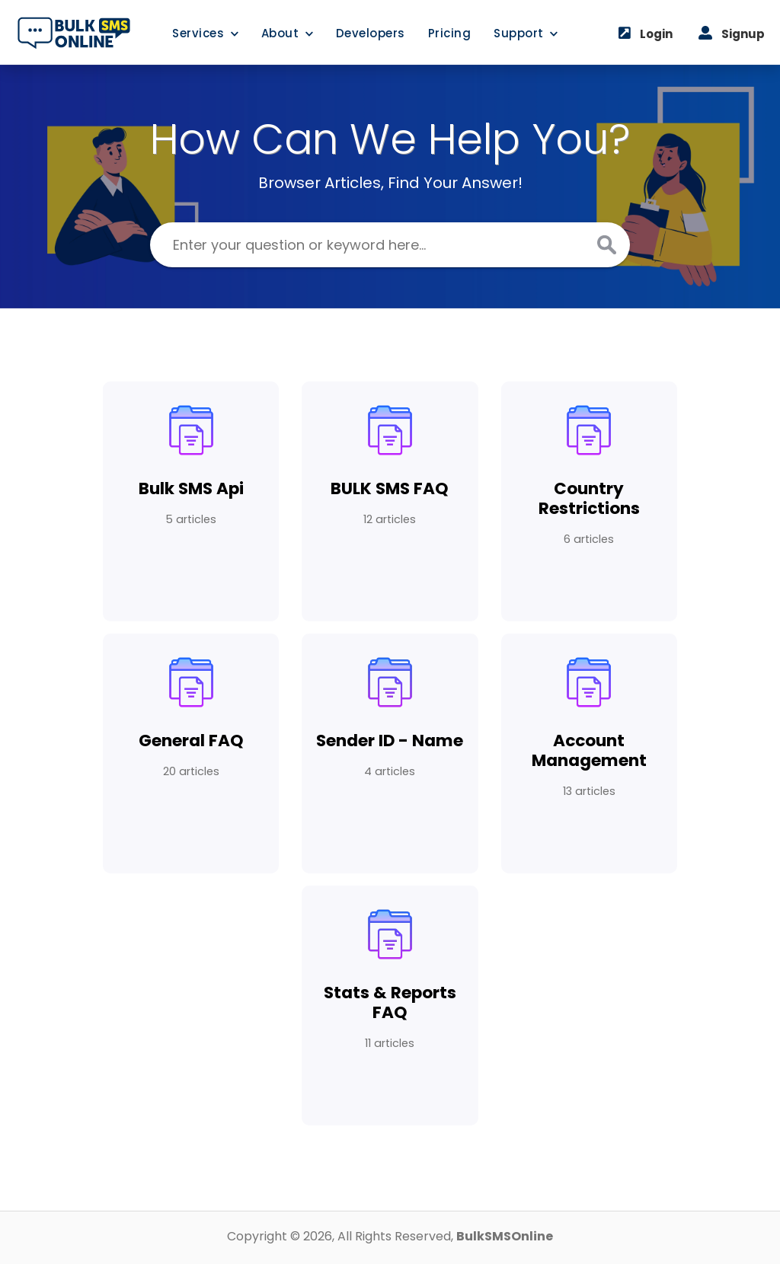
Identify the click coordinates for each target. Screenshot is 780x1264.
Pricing (450, 33)
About (287, 33)
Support (526, 33)
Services (205, 33)
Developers (370, 33)
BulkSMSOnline (504, 1236)
